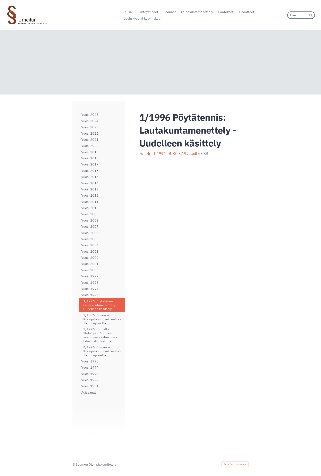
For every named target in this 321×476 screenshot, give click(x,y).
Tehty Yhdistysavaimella (235, 464)
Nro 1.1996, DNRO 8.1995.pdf (171, 153)
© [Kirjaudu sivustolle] (74, 464)
